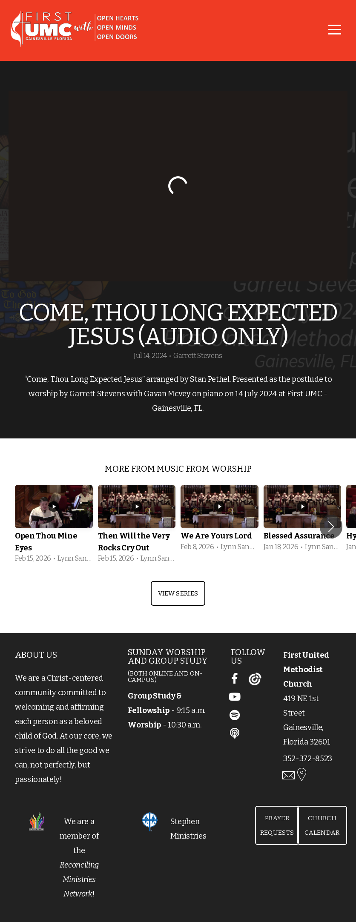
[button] (331, 526)
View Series (178, 593)
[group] (54, 526)
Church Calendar (321, 825)
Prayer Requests (277, 825)
